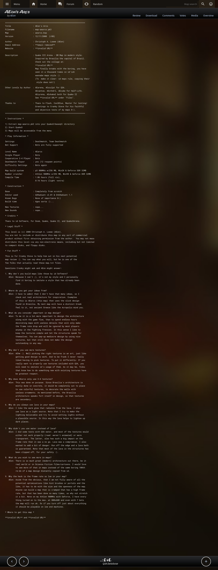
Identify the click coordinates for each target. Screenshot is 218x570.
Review (136, 15)
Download (151, 15)
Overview (208, 15)
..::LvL (105, 560)
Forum (70, 4)
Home (43, 4)
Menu (17, 4)
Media (194, 15)
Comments (168, 15)
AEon (13, 15)
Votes (183, 15)
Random (98, 4)
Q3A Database (110, 563)
